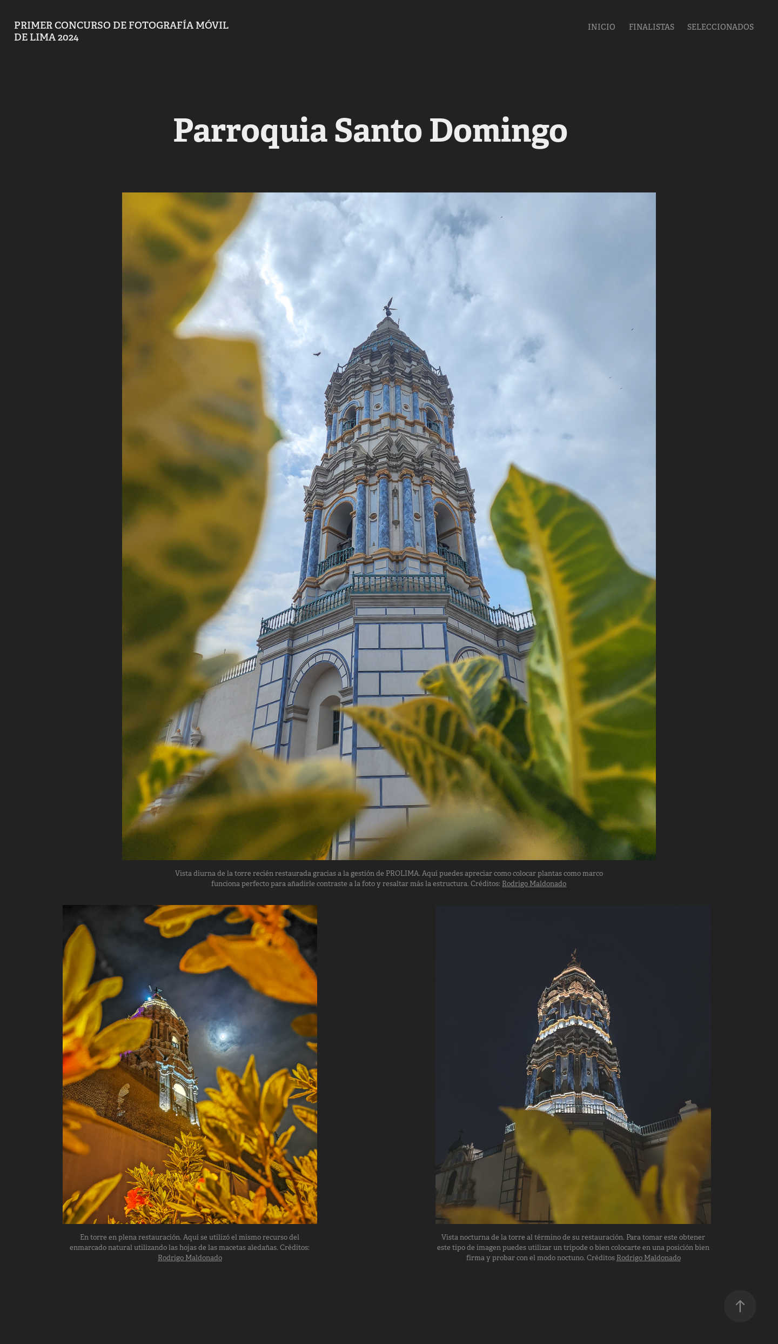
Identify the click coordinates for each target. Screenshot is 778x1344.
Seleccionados (720, 27)
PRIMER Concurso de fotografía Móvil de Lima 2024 (122, 31)
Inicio (601, 27)
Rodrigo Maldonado (534, 883)
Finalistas (651, 27)
